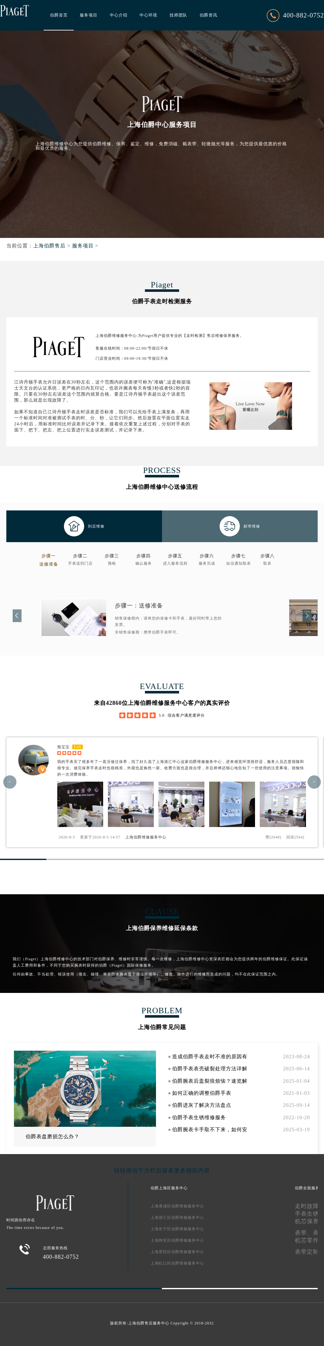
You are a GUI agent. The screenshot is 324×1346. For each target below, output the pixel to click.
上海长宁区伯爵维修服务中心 (177, 1229)
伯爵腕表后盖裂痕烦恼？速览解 (209, 1081)
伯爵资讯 (208, 15)
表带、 (304, 1233)
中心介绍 (119, 15)
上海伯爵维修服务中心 (145, 837)
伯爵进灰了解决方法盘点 (201, 1105)
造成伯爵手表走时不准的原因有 (209, 1056)
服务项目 (88, 15)
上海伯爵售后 (49, 245)
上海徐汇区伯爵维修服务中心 (177, 1217)
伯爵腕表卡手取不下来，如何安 (209, 1129)
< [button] (9, 782)
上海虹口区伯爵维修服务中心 (177, 1263)
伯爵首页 (59, 15)
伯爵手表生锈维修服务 (199, 1117)
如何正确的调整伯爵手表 (201, 1093)
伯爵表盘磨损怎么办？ (52, 1136)
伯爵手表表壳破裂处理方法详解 (209, 1068)
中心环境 (148, 15)
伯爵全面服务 (307, 1188)
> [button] (314, 782)
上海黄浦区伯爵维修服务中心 (177, 1206)
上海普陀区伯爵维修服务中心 (177, 1252)
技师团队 (178, 15)
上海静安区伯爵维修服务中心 (177, 1240)
